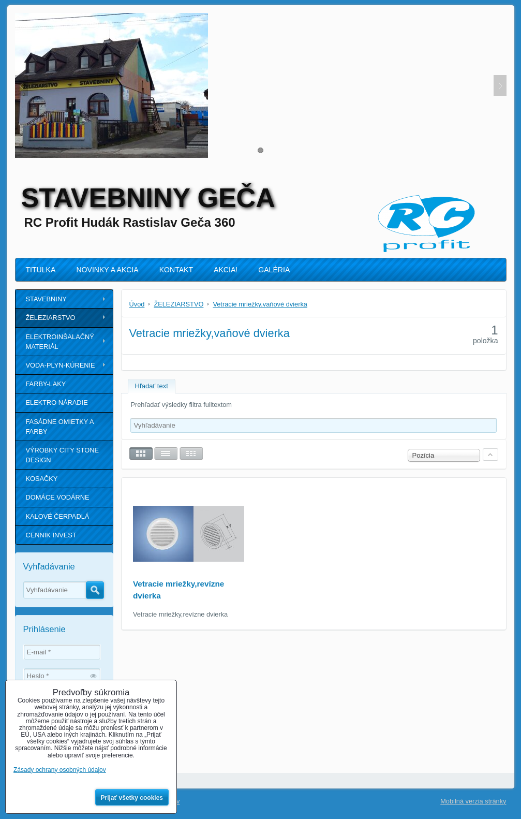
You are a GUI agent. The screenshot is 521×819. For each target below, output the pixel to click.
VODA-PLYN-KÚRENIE (60, 365)
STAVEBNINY (46, 299)
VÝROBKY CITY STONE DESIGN (62, 455)
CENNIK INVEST (51, 535)
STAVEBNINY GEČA (148, 198)
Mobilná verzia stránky (473, 801)
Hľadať (95, 590)
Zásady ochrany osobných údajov (59, 769)
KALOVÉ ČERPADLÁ (58, 516)
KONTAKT (176, 270)
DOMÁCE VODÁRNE (58, 497)
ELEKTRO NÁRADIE (57, 402)
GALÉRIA (274, 270)
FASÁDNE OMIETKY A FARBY (60, 426)
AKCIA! (225, 270)
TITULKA (41, 270)
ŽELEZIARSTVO (51, 317)
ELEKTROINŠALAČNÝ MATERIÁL (60, 341)
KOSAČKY (42, 478)
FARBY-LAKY (46, 384)
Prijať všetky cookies (132, 797)
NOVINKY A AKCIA (107, 270)
